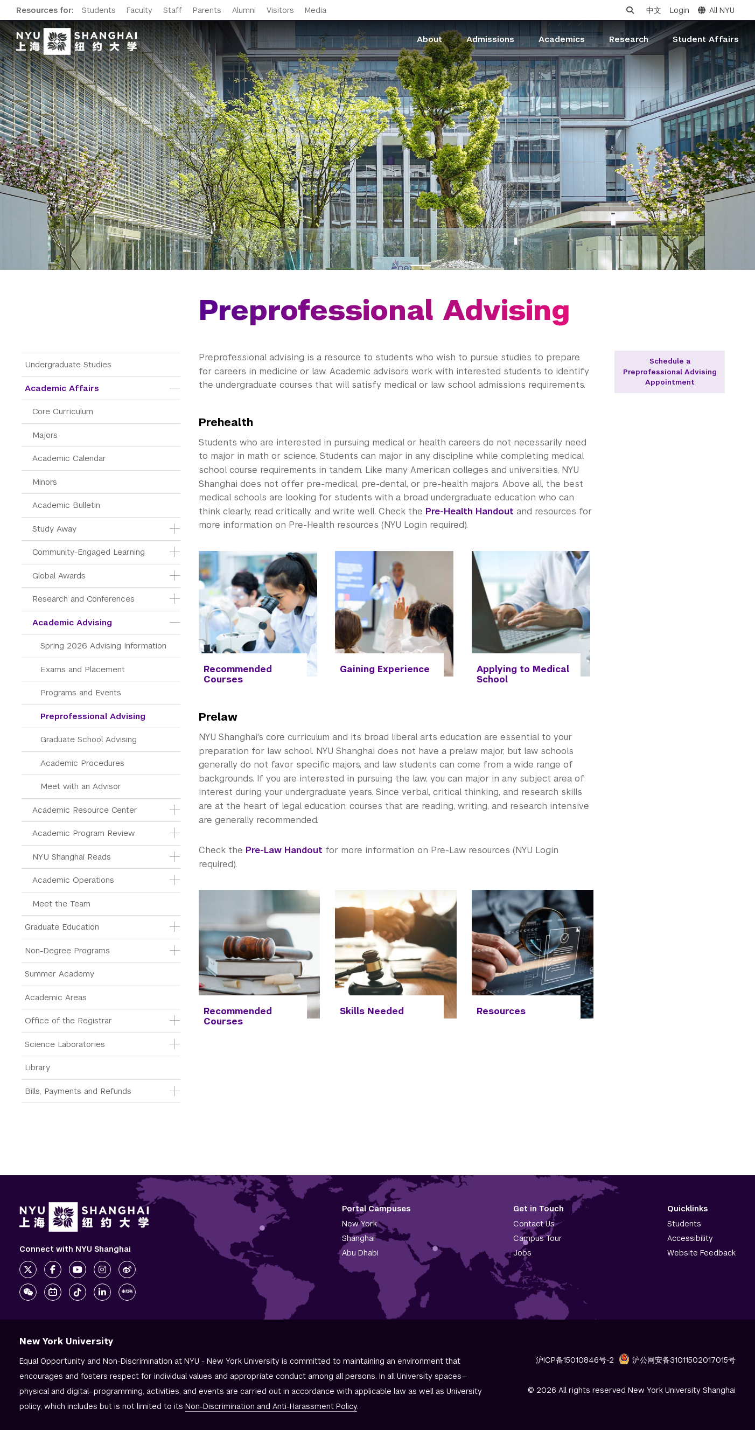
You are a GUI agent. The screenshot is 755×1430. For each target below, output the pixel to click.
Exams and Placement (82, 669)
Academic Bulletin (66, 505)
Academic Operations (73, 880)
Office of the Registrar (68, 1020)
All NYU (716, 10)
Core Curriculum (62, 411)
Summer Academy (59, 973)
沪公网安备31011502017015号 (677, 1360)
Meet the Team (61, 903)
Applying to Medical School (523, 674)
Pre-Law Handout (284, 850)
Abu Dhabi (360, 1253)
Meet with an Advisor (80, 786)
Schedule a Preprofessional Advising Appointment (670, 372)
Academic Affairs (62, 388)
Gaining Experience (385, 669)
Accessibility (690, 1238)
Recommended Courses (238, 674)
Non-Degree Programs (67, 950)
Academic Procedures (82, 763)
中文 (653, 10)
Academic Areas (56, 997)
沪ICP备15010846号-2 (575, 1360)
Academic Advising (72, 622)
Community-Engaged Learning (88, 552)
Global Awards (59, 575)
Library (37, 1067)
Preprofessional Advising (92, 716)
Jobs (522, 1253)
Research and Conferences (83, 599)
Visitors (280, 10)
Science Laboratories (65, 1044)
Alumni (244, 10)
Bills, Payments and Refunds (78, 1091)
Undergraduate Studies (68, 364)
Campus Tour (537, 1238)
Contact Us (534, 1224)
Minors (44, 482)
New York (359, 1224)
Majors (45, 435)
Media (315, 10)
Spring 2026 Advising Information (103, 645)
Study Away (54, 529)
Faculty (139, 10)
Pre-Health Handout (469, 511)
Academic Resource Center (84, 810)
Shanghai (358, 1238)
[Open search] (630, 10)
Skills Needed (372, 1011)
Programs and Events (80, 692)
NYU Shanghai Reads (71, 857)
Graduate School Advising (88, 739)
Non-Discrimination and (271, 1406)
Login (679, 10)
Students (99, 10)
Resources (501, 1011)
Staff (172, 10)
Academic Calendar (69, 458)
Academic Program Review (83, 833)
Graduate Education (62, 927)
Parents (207, 10)
